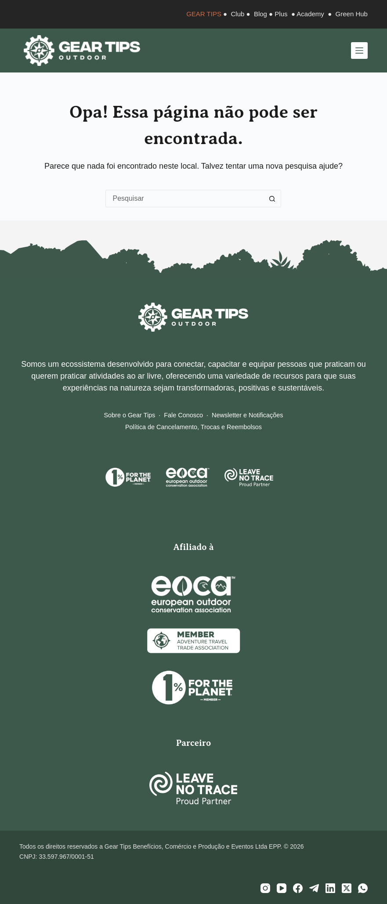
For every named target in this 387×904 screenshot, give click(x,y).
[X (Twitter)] (346, 888)
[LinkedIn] (330, 888)
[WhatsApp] (363, 888)
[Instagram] (265, 888)
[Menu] (359, 50)
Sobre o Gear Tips (130, 415)
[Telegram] (314, 888)
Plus (281, 14)
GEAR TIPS (203, 14)
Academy (310, 14)
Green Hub (352, 14)
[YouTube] (281, 888)
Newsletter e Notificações (247, 415)
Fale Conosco (183, 415)
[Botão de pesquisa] (272, 198)
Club (238, 14)
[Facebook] (298, 888)
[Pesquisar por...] (184, 198)
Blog (260, 14)
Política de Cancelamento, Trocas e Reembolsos (193, 426)
